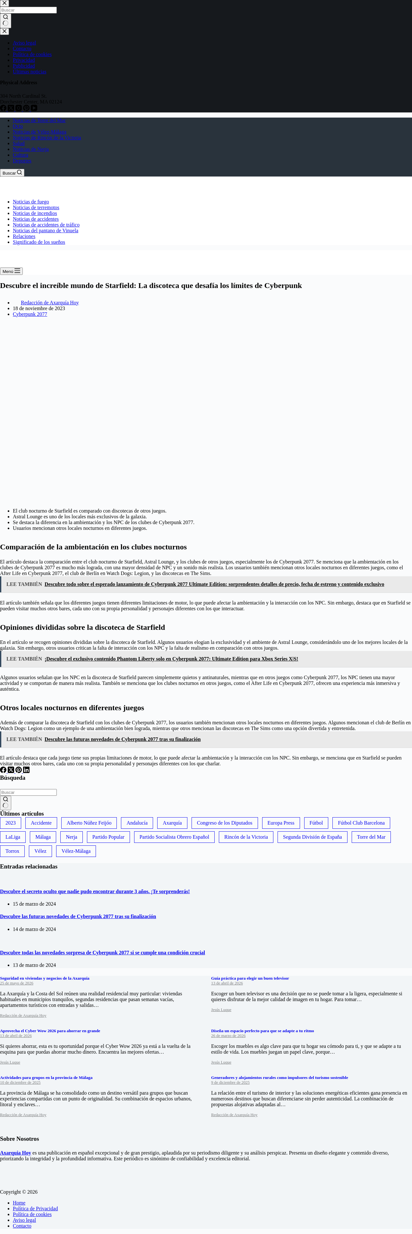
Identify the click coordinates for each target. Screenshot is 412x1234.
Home (19, 1202)
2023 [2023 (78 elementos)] (10, 823)
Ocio (18, 126)
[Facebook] (4, 771)
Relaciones (24, 236)
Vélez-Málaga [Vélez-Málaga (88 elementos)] (76, 851)
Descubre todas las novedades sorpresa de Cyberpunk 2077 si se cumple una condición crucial (102, 952)
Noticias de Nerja (31, 149)
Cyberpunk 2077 (30, 314)
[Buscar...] (28, 792)
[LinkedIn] (26, 771)
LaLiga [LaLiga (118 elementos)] (12, 837)
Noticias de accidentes (36, 219)
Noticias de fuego (31, 201)
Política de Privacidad (35, 1208)
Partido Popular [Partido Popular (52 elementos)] (108, 837)
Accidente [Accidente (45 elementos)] (41, 823)
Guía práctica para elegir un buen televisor (250, 978)
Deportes (22, 160)
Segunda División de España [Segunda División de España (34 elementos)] (312, 837)
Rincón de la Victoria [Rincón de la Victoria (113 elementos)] (246, 837)
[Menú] (11, 271)
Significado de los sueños (39, 242)
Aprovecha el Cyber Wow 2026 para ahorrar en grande (50, 1030)
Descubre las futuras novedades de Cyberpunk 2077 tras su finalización (78, 916)
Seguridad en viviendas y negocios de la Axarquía (45, 978)
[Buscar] (12, 173)
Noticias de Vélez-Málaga (39, 132)
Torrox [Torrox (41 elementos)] (12, 851)
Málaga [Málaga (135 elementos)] (43, 837)
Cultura (20, 155)
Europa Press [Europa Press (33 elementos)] (281, 823)
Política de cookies (32, 1214)
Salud (18, 143)
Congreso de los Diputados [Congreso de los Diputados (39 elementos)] (225, 823)
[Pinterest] (19, 771)
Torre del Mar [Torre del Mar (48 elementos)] (371, 837)
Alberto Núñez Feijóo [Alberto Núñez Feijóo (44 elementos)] (89, 823)
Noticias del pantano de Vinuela (45, 230)
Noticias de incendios (35, 213)
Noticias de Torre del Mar (39, 120)
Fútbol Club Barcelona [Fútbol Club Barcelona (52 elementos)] (361, 823)
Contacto (22, 1226)
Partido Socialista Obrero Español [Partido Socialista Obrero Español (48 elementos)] (174, 837)
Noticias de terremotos (36, 207)
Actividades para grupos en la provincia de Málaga (46, 1077)
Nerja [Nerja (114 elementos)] (71, 837)
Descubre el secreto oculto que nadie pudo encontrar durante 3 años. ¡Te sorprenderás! (95, 891)
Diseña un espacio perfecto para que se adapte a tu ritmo (262, 1030)
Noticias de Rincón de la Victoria (47, 137)
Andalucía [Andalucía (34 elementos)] (137, 823)
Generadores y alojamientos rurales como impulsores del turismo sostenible (279, 1077)
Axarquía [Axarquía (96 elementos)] (172, 823)
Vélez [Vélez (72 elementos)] (40, 851)
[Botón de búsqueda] (5, 803)
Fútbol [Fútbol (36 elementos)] (316, 823)
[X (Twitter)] (11, 771)
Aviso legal (24, 1220)
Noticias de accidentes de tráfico (46, 224)
